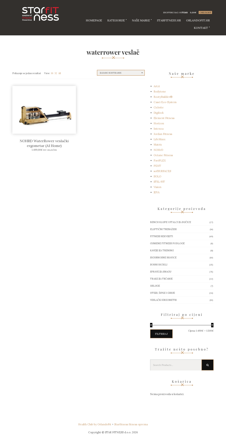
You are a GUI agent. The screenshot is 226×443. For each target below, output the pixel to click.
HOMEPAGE (94, 20)
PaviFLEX (160, 160)
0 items (183, 12)
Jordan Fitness (163, 134)
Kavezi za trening (162, 250)
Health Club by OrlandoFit (94, 424)
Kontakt (201, 28)
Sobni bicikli (158, 264)
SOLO (157, 176)
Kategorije (116, 20)
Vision (157, 187)
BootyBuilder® (163, 97)
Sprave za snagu (160, 271)
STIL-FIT (159, 181)
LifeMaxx (159, 139)
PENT (157, 165)
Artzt (157, 86)
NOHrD (158, 150)
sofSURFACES (162, 171)
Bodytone (160, 91)
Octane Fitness (163, 155)
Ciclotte (159, 107)
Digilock (159, 112)
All (59, 73)
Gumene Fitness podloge (167, 243)
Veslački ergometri (163, 300)
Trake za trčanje (161, 278)
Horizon (159, 123)
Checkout (205, 12)
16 (52, 73)
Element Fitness (164, 118)
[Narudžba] (121, 73)
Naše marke (141, 20)
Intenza (158, 128)
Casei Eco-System (165, 102)
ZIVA (156, 192)
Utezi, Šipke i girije (162, 292)
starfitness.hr (169, 20)
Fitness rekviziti (161, 236)
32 (56, 73)
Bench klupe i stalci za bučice (170, 222)
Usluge (155, 285)
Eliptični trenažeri (163, 229)
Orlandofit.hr (198, 20)
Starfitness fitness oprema (131, 424)
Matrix (158, 144)
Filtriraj (161, 333)
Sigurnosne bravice (163, 257)
